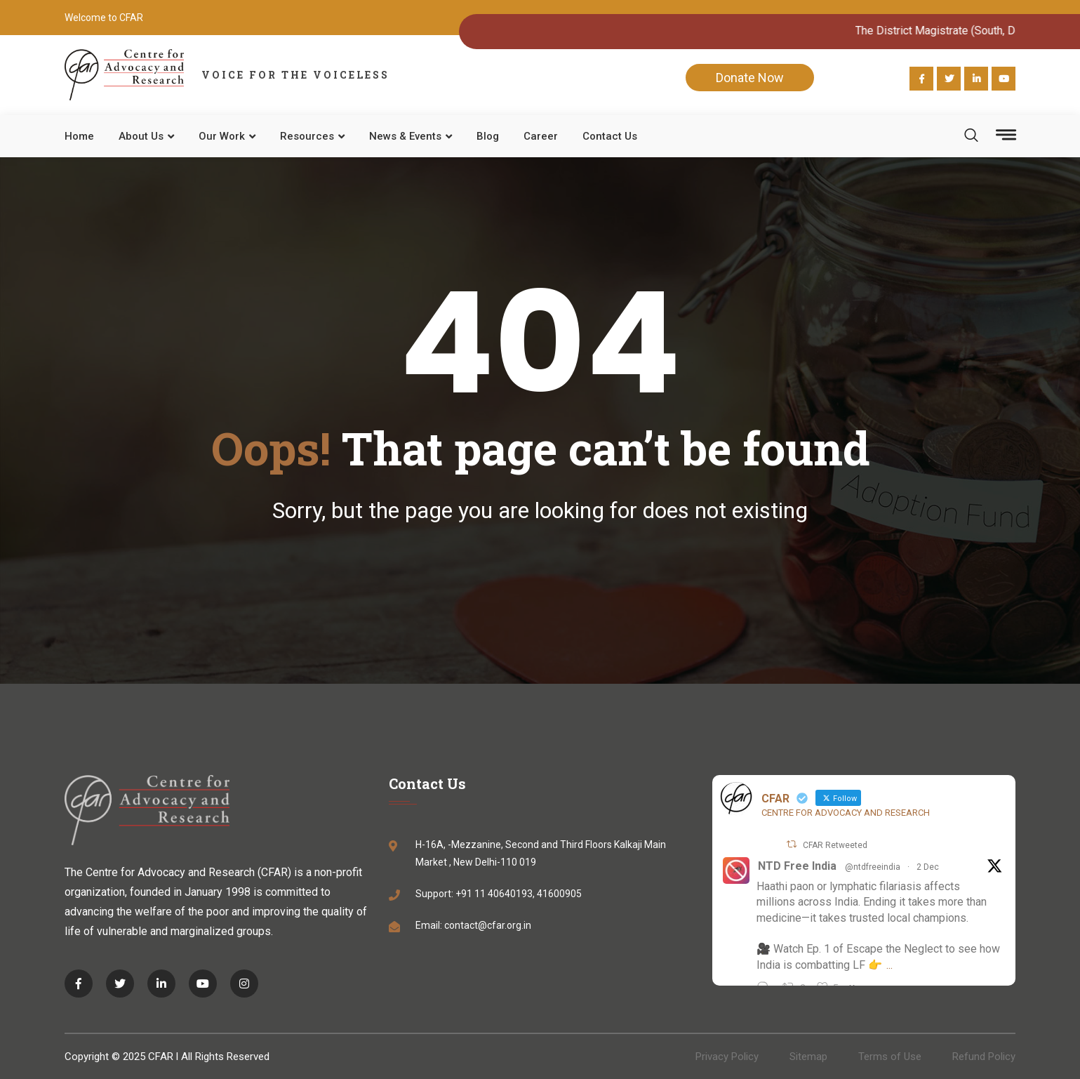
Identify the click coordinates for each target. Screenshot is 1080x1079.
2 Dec (927, 867)
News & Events (405, 136)
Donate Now (750, 77)
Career (541, 136)
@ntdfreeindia (872, 867)
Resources (307, 136)
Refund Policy (983, 1056)
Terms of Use (889, 1056)
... (889, 965)
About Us (141, 136)
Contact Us (609, 136)
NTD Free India (797, 866)
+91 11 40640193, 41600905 (518, 893)
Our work (222, 136)
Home (79, 136)
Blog (487, 136)
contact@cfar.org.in (487, 925)
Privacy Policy (727, 1056)
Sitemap (808, 1056)
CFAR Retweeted (835, 845)
